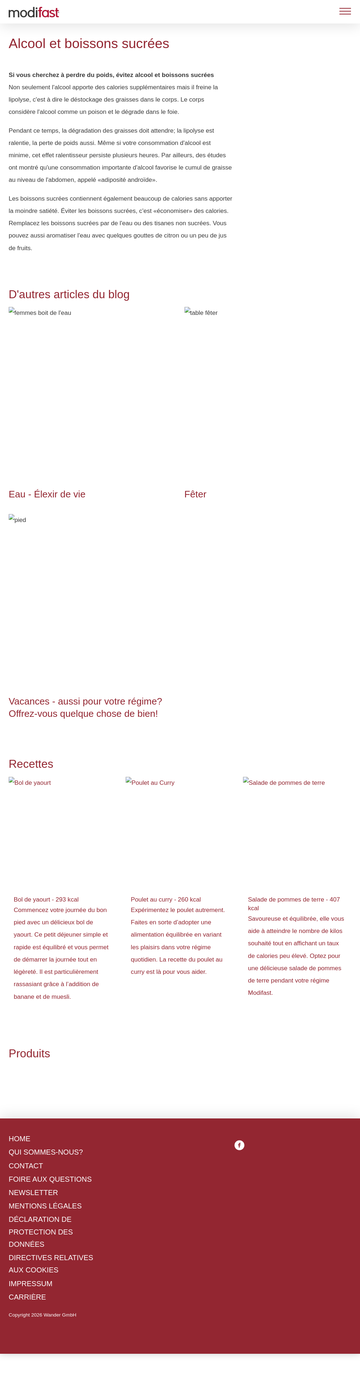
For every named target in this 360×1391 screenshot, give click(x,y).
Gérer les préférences (143, 764)
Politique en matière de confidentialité (180, 736)
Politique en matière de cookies (121, 724)
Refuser (82, 764)
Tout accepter (212, 764)
